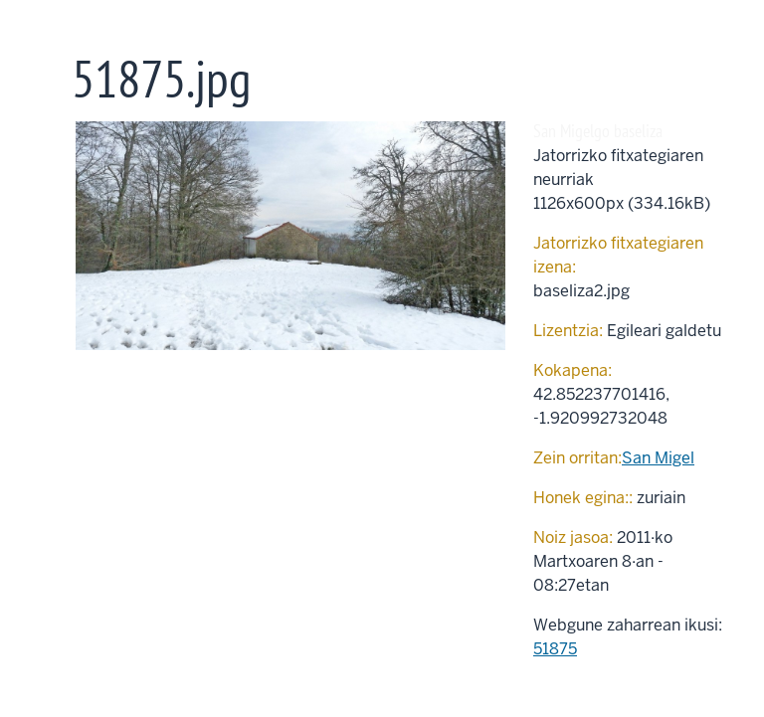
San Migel (658, 458)
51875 (555, 648)
